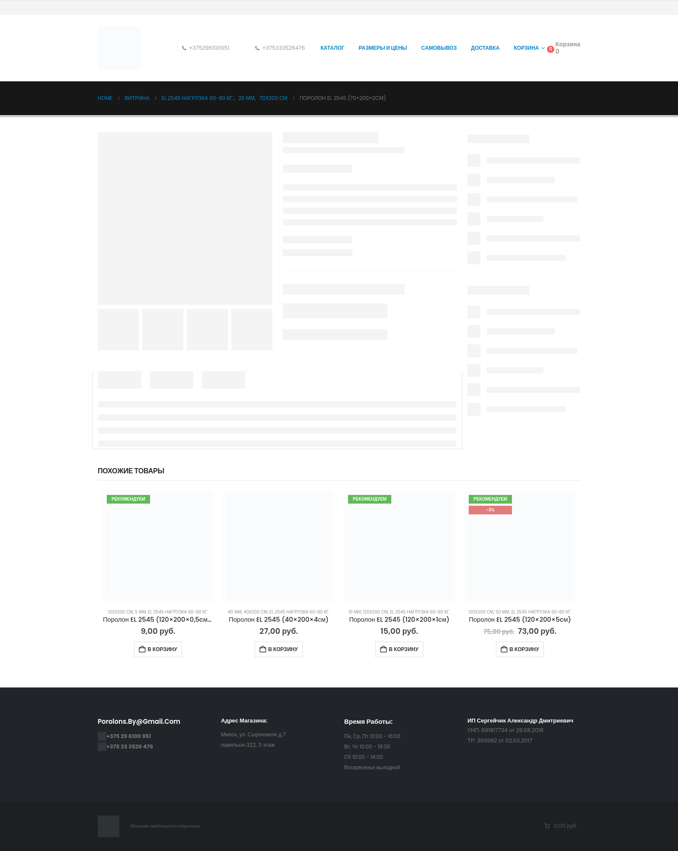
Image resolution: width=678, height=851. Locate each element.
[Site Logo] (119, 48)
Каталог (332, 47)
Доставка (485, 47)
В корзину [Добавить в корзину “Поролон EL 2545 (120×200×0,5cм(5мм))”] (162, 649)
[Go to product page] (158, 546)
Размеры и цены (383, 47)
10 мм (355, 612)
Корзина (526, 47)
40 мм (235, 612)
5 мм (140, 612)
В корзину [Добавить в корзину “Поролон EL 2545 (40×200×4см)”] (282, 649)
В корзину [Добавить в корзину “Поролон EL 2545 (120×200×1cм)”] (403, 649)
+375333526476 (280, 47)
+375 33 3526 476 (129, 746)
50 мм (502, 612)
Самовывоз (439, 47)
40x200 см (255, 612)
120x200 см (120, 612)
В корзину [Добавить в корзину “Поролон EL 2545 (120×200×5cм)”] (524, 649)
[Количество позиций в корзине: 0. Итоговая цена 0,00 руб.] (560, 826)
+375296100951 (206, 47)
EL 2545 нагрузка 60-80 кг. (178, 612)
